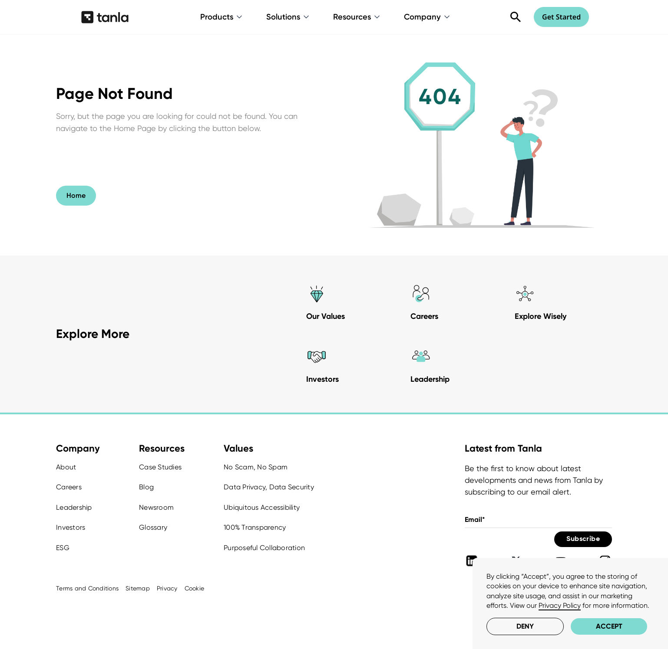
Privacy (167, 588)
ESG (62, 548)
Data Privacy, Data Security (269, 487)
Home (76, 195)
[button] (222, 17)
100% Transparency (255, 527)
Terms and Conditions (87, 588)
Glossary (153, 527)
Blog (146, 487)
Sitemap (138, 588)
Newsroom (156, 507)
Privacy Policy (560, 605)
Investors (70, 527)
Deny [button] (525, 626)
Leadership (74, 507)
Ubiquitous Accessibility (262, 507)
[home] (105, 17)
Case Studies (160, 467)
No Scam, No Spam (256, 467)
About (66, 467)
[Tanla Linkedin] (472, 561)
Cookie (195, 588)
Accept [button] (609, 626)
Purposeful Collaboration (264, 548)
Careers (69, 487)
